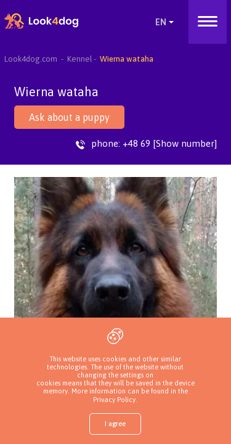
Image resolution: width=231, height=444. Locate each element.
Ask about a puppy (69, 117)
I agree (115, 423)
